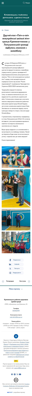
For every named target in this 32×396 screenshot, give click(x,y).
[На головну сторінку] (16, 15)
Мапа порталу (14, 289)
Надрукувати (17, 272)
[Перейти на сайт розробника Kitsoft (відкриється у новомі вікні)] (10, 392)
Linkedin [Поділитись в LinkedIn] (17, 264)
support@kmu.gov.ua (20, 368)
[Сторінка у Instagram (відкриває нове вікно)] (15, 374)
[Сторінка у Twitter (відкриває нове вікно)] (17, 374)
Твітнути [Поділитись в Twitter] (17, 268)
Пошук (28, 3)
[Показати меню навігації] (3, 3)
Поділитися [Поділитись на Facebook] (16, 260)
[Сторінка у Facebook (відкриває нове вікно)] (12, 374)
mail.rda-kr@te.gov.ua (16, 317)
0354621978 (16, 310)
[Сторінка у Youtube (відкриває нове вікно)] (20, 374)
